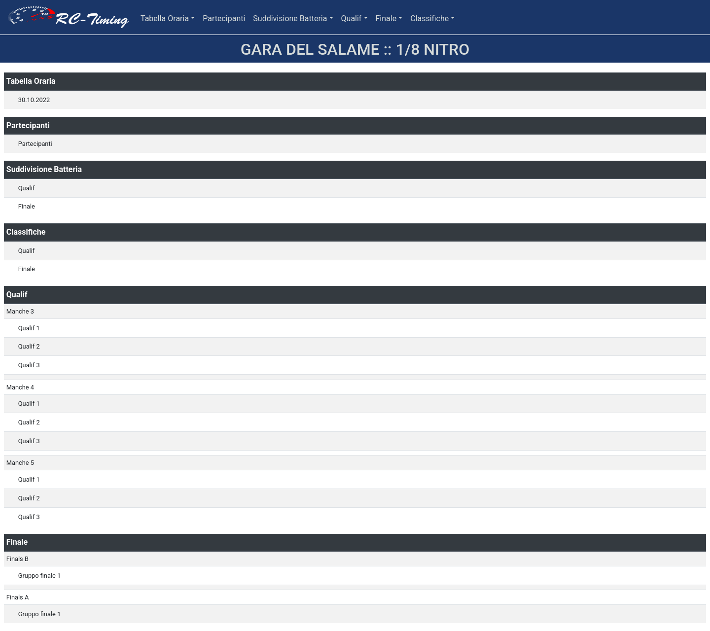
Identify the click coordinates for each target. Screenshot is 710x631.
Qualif (351, 18)
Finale (386, 18)
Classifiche (429, 18)
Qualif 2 (29, 346)
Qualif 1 (29, 328)
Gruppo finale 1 (39, 575)
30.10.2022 (34, 100)
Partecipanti (224, 18)
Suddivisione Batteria (290, 18)
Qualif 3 (29, 365)
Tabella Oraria (165, 18)
